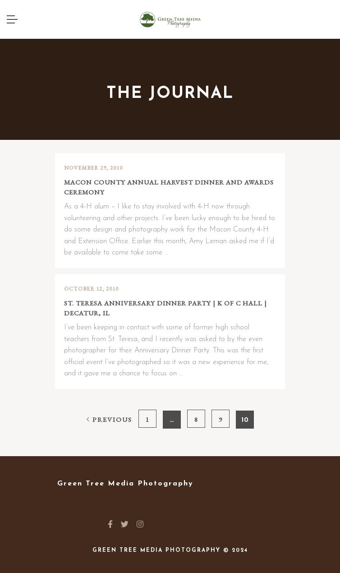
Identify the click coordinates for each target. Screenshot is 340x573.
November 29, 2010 (93, 167)
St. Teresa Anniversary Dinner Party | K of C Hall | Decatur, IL (165, 308)
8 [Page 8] (196, 419)
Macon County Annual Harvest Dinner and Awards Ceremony (169, 187)
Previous (109, 419)
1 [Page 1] (147, 419)
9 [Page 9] (220, 419)
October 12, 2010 (91, 288)
